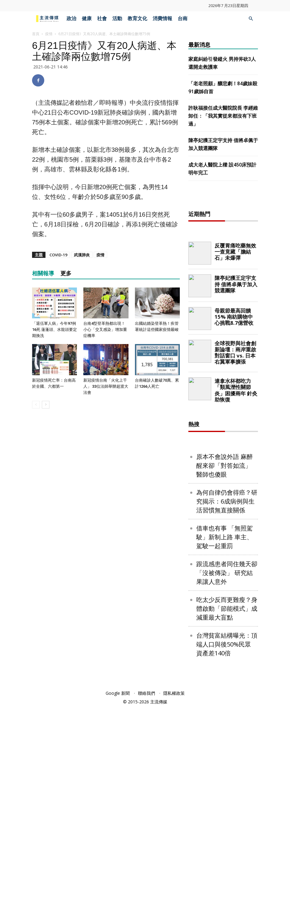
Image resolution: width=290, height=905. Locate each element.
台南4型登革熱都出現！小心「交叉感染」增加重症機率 (105, 329)
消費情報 (162, 18)
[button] (250, 19)
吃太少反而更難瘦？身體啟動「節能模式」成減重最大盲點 (226, 806)
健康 (87, 18)
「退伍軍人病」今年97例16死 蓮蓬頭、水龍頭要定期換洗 (54, 329)
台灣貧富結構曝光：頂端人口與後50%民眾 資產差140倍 (226, 841)
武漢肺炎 (82, 255)
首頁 (35, 33)
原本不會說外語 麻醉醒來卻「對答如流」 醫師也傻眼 (224, 663)
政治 (71, 18)
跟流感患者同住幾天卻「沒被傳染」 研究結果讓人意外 (226, 770)
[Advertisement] (234, 295)
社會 (102, 18)
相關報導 (43, 273)
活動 (117, 18)
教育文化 (137, 18)
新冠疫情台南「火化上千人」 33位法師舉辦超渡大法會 (105, 386)
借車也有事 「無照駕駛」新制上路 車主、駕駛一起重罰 (224, 734)
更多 (65, 273)
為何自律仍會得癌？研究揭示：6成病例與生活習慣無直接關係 (226, 698)
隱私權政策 (174, 890)
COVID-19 (58, 255)
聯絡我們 (146, 890)
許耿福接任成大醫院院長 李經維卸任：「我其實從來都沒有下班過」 (223, 115)
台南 (182, 18)
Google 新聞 (118, 890)
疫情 (49, 33)
